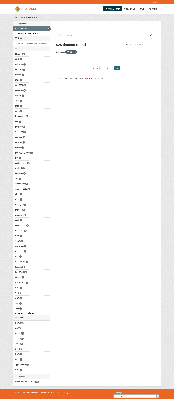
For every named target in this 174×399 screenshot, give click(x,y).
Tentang (153, 9)
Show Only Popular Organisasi (28, 33)
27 (117, 68)
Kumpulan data (112, 9)
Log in (155, 2)
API (85, 78)
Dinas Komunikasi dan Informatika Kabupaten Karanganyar (49, 393)
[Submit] (151, 35)
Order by (127, 44)
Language (117, 393)
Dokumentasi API (96, 78)
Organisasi (129, 9)
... (102, 68)
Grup (141, 9)
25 (107, 68)
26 (112, 68)
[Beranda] (16, 17)
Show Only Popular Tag (25, 313)
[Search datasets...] (102, 35)
